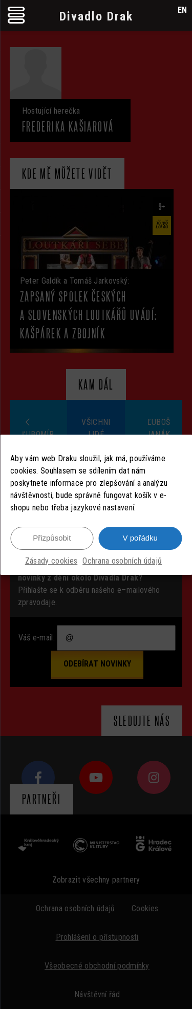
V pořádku (140, 538)
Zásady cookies (51, 561)
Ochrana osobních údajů (122, 561)
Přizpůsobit (52, 538)
